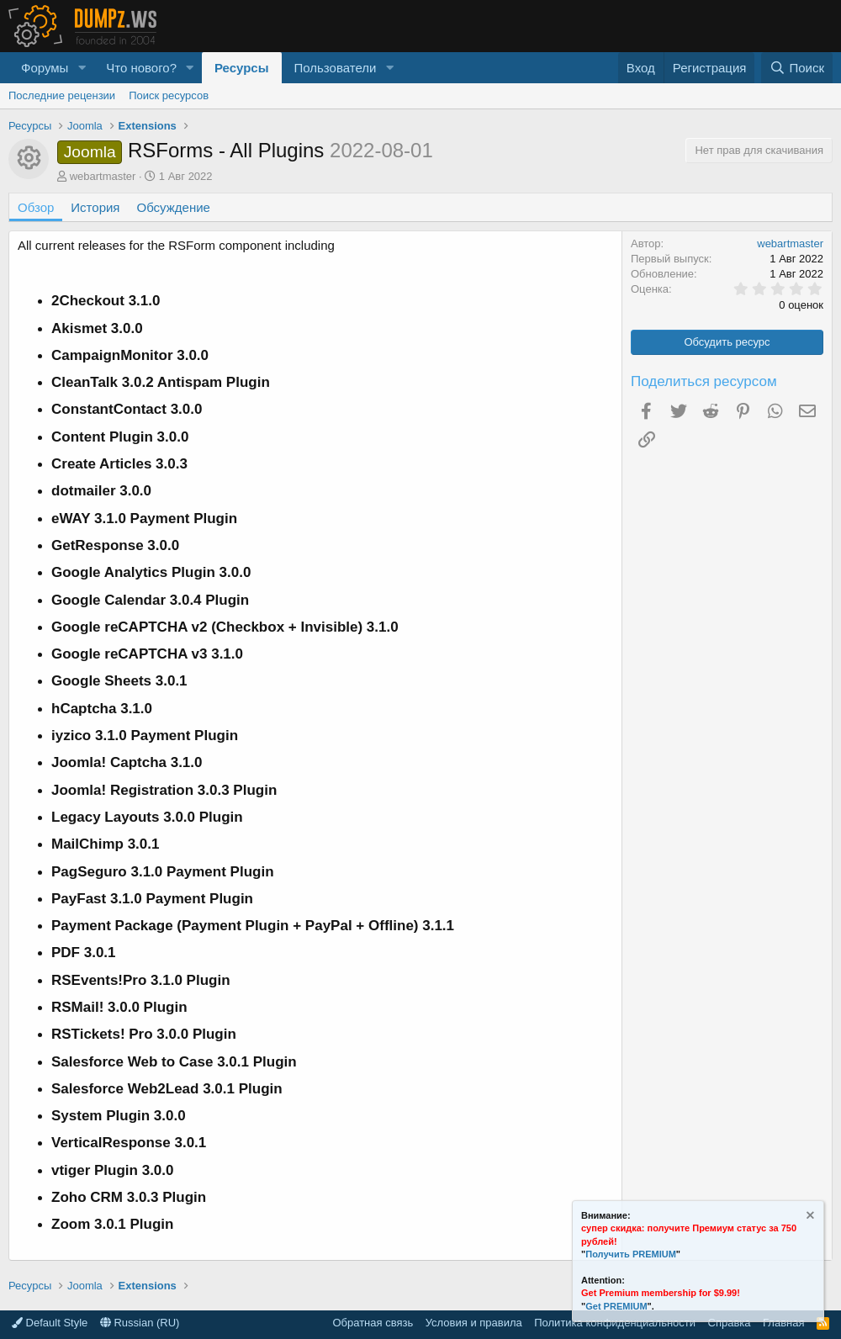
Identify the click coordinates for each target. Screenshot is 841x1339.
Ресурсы (241, 68)
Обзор (36, 207)
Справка (729, 1322)
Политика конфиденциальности (615, 1322)
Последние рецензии (61, 95)
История (95, 207)
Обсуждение (173, 207)
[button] (81, 67)
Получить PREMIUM (630, 1254)
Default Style (49, 1322)
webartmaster (103, 176)
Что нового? (141, 68)
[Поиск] (797, 67)
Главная (783, 1322)
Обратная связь (372, 1322)
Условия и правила (474, 1322)
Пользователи (335, 68)
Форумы (44, 68)
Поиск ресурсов (169, 95)
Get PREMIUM (616, 1306)
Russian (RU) (140, 1322)
